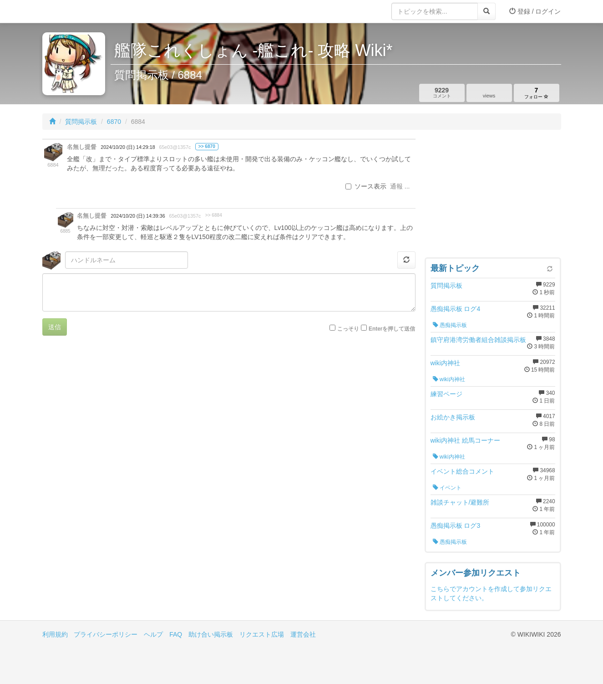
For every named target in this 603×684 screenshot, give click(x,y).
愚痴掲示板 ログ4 (456, 308)
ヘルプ (153, 634)
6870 (114, 121)
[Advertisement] (493, 196)
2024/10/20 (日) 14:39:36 (138, 216)
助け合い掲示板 (210, 634)
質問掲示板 (81, 121)
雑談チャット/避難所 (460, 502)
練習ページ (446, 394)
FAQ (175, 634)
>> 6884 (213, 215)
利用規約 (55, 634)
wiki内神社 (445, 363)
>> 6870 (206, 146)
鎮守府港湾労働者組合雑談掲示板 (478, 339)
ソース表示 (365, 186)
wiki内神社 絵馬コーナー (465, 440)
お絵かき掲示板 (453, 417)
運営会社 (303, 634)
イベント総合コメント (462, 471)
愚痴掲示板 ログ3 (456, 525)
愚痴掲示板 (450, 325)
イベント (447, 488)
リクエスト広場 (261, 634)
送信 (54, 327)
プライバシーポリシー (105, 634)
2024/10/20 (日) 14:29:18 (128, 147)
